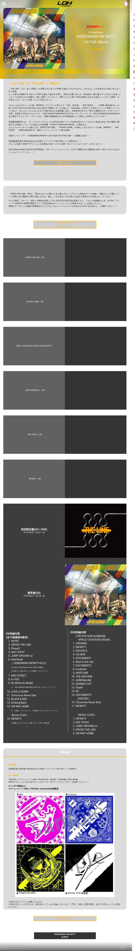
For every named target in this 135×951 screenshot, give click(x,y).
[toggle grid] (4, 4)
